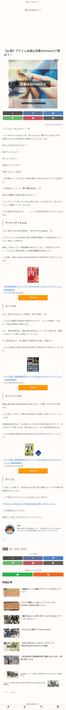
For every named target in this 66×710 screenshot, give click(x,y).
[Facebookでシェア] (33, 113)
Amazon (33, 297)
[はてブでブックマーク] (53, 113)
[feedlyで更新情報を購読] (17, 574)
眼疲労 (24, 549)
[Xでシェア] (13, 113)
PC (11, 549)
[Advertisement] (33, 30)
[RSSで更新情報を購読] (48, 574)
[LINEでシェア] (13, 118)
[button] (53, 118)
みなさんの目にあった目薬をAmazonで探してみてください (31, 504)
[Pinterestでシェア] (33, 118)
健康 (5, 549)
